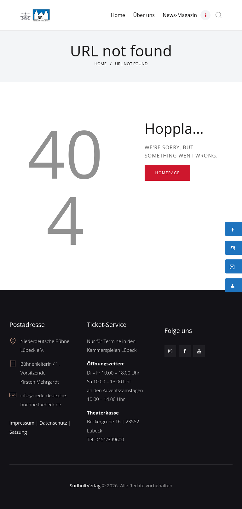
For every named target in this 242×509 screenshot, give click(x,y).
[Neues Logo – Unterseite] (35, 12)
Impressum (21, 423)
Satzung (18, 432)
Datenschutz (53, 423)
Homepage (167, 172)
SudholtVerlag (85, 485)
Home (100, 63)
